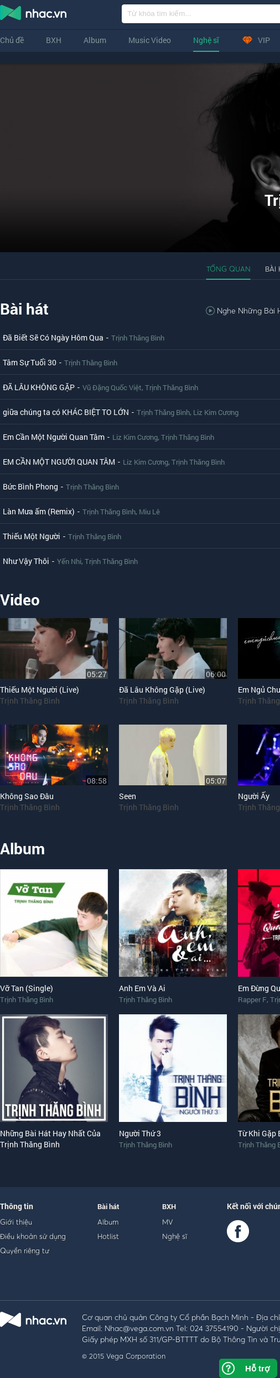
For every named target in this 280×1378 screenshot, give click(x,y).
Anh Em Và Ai (142, 988)
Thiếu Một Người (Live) (39, 689)
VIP (255, 40)
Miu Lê (149, 512)
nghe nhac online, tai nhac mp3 (34, 15)
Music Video (149, 40)
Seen (127, 796)
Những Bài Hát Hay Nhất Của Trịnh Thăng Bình (50, 1139)
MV (167, 1221)
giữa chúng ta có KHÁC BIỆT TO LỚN (66, 412)
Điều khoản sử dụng (33, 1236)
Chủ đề (12, 40)
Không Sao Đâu (27, 796)
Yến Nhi (69, 561)
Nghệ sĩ (206, 40)
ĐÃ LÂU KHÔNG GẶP (39, 387)
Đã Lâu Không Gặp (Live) (162, 689)
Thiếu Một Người (31, 536)
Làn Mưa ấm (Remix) (39, 511)
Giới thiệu (16, 1221)
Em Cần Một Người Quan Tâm (54, 437)
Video (20, 599)
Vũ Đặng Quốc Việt (112, 387)
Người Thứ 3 (140, 1133)
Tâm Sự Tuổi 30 (29, 362)
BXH (53, 40)
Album (95, 40)
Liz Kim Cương (215, 412)
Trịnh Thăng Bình (137, 338)
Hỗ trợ (257, 1368)
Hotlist (108, 1236)
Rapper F (252, 999)
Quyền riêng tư (24, 1250)
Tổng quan (228, 268)
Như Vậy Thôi (26, 561)
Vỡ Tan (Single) (26, 988)
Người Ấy (253, 796)
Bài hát (24, 309)
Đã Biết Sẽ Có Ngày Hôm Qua (53, 337)
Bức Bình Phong (30, 486)
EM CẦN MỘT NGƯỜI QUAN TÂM (59, 461)
